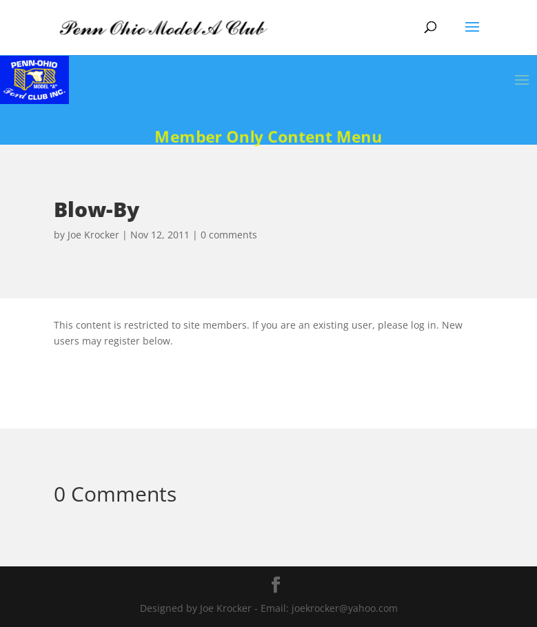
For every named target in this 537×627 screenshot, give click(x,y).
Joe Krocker (93, 234)
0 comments (229, 234)
